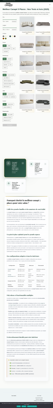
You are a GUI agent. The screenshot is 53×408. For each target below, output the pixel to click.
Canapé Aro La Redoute (27, 51)
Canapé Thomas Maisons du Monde (43, 32)
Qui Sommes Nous (39, 397)
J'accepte (18, 406)
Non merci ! (24, 406)
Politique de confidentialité (32, 406)
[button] (3, 36)
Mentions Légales (39, 399)
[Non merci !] (51, 405)
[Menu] (49, 4)
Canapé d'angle (11, 269)
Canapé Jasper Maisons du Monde (43, 51)
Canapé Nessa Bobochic (27, 32)
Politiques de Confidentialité (39, 400)
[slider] (3, 19)
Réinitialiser (14, 21)
